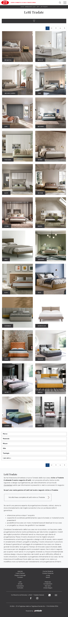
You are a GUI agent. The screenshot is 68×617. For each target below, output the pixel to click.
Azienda (20, 571)
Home (22, 6)
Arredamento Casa (30, 6)
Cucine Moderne (48, 571)
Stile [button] (4, 448)
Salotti (48, 577)
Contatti (20, 577)
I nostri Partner (20, 573)
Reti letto (48, 586)
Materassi (48, 582)
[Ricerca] (60, 2)
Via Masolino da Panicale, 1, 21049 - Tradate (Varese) (27, 595)
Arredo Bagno (48, 588)
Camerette (20, 586)
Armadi (20, 584)
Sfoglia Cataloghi (20, 575)
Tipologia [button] (6, 453)
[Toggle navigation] (64, 3)
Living (48, 575)
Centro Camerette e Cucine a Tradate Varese (23, 2)
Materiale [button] (6, 438)
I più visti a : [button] (7, 458)
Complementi (48, 584)
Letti (38, 6)
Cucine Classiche (47, 573)
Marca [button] (5, 434)
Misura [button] (5, 443)
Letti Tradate (43, 6)
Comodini (20, 588)
